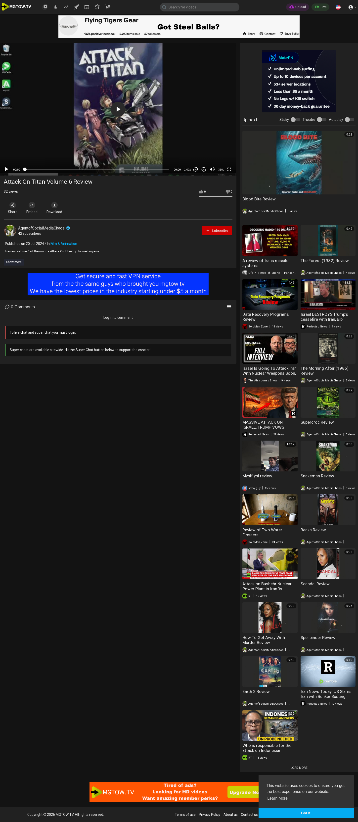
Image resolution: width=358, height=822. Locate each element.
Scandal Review (315, 583)
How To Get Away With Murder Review (263, 640)
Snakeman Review (317, 475)
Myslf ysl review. (257, 475)
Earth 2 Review (256, 691)
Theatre (309, 120)
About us (231, 815)
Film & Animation (63, 244)
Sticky (284, 120)
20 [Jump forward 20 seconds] (204, 169)
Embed (33, 208)
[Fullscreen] (229, 169)
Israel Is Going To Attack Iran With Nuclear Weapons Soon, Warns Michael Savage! (269, 373)
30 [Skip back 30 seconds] (195, 169)
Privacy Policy (209, 815)
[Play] (6, 169)
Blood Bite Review (259, 198)
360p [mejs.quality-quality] (221, 169)
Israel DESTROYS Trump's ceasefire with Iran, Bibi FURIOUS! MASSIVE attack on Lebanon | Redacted (328, 322)
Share (13, 208)
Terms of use (185, 815)
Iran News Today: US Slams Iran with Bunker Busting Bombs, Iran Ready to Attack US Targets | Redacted (327, 699)
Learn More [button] (277, 798)
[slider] (97, 169)
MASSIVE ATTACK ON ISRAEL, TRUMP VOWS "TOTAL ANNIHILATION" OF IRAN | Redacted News (267, 430)
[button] (338, 7)
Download (56, 208)
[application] (118, 109)
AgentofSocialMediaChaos (44, 228)
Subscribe (217, 230)
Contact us (249, 815)
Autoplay (336, 120)
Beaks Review (313, 529)
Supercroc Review (317, 422)
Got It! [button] (306, 813)
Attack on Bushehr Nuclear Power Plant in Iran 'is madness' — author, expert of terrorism (269, 591)
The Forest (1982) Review (325, 260)
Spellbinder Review (318, 637)
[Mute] (212, 169)
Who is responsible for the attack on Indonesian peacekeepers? (266, 750)
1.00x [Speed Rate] (187, 169)
